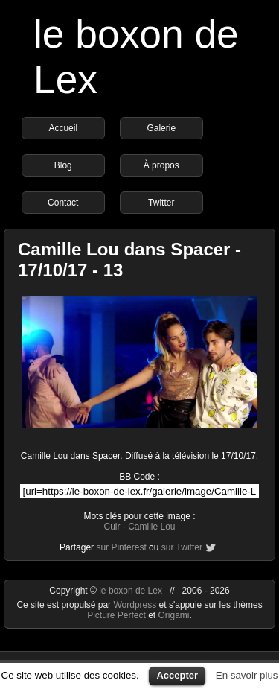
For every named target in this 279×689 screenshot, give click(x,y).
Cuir (111, 526)
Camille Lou (151, 526)
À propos (161, 165)
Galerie (161, 128)
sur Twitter (181, 547)
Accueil (62, 128)
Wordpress (135, 605)
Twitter (161, 202)
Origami (174, 615)
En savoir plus (247, 675)
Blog (63, 165)
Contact (63, 202)
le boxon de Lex (130, 590)
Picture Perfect (116, 615)
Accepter (177, 675)
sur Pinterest (121, 547)
